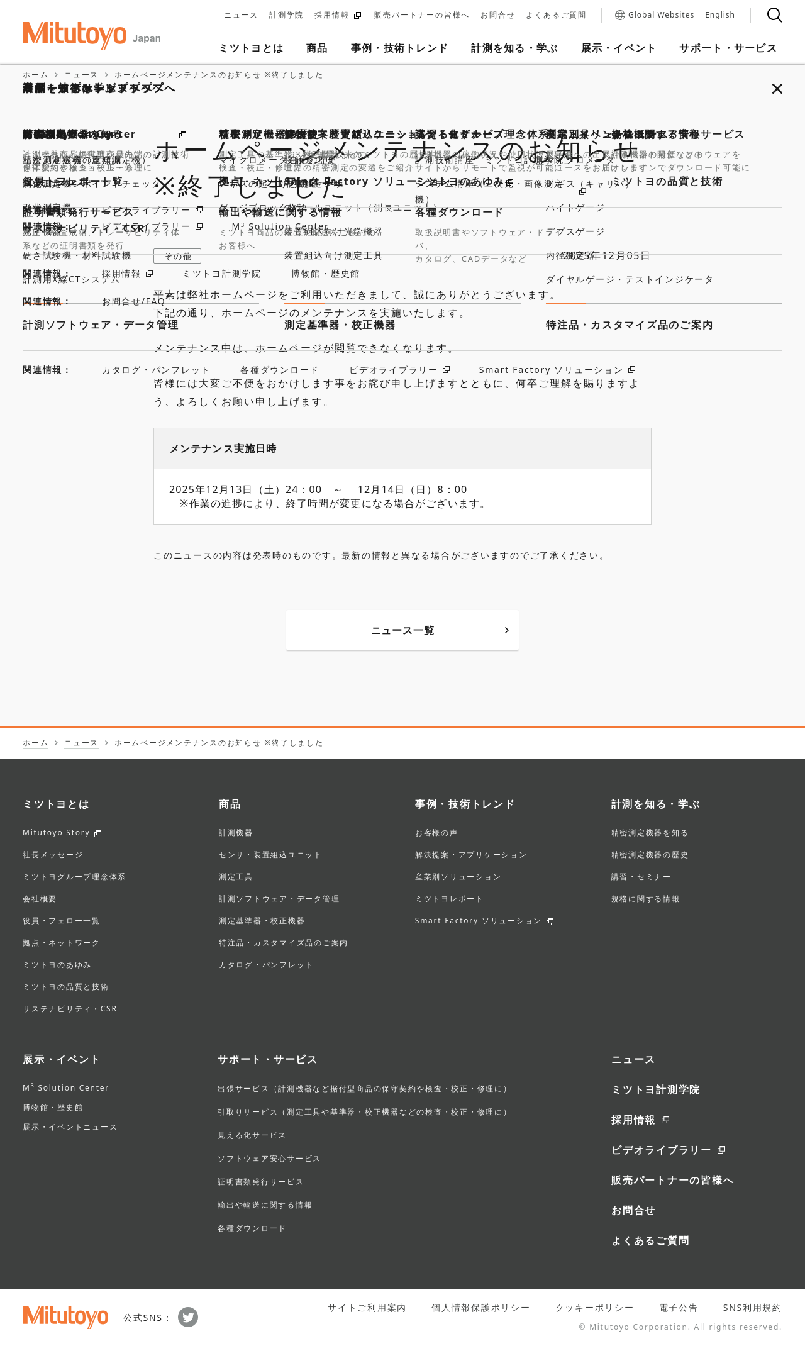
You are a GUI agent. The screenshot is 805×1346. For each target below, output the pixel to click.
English (720, 15)
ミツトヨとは (56, 804)
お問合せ (497, 15)
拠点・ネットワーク (62, 943)
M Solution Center (66, 1087)
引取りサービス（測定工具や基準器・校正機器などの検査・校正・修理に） (365, 1111)
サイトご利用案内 (367, 1307)
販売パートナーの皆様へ (422, 15)
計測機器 (236, 833)
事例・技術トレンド (465, 804)
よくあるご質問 (556, 15)
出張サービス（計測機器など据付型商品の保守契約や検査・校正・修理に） (365, 1088)
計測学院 (286, 15)
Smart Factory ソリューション (478, 921)
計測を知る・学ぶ (656, 804)
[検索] (774, 15)
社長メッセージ (53, 855)
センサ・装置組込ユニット (271, 855)
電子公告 (679, 1307)
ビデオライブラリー (661, 1150)
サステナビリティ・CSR (70, 1009)
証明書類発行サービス (261, 1181)
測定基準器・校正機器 (262, 921)
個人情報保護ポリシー (481, 1307)
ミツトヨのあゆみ (57, 965)
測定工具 (236, 877)
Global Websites (654, 15)
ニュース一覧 (440, 630)
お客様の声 (436, 833)
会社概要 (40, 899)
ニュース (241, 15)
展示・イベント (62, 1059)
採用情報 (337, 15)
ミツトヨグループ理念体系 (74, 877)
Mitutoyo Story (56, 833)
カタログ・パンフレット (266, 965)
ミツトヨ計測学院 (656, 1089)
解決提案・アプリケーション (471, 855)
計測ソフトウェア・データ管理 (279, 899)
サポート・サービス (268, 1059)
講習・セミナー (641, 877)
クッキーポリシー (595, 1307)
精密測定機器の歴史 (650, 855)
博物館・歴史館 (53, 1107)
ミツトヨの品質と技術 (66, 987)
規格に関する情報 (645, 899)
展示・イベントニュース (70, 1126)
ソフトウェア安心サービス (269, 1158)
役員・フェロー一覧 (62, 921)
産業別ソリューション (458, 877)
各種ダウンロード (252, 1228)
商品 (230, 804)
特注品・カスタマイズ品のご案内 (283, 943)
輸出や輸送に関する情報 (265, 1204)
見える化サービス (252, 1135)
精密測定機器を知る (650, 833)
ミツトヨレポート (449, 899)
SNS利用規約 (752, 1307)
